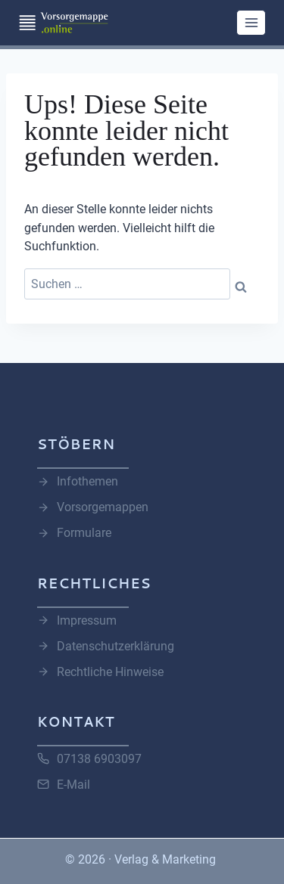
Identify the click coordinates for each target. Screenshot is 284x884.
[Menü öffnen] (251, 22)
